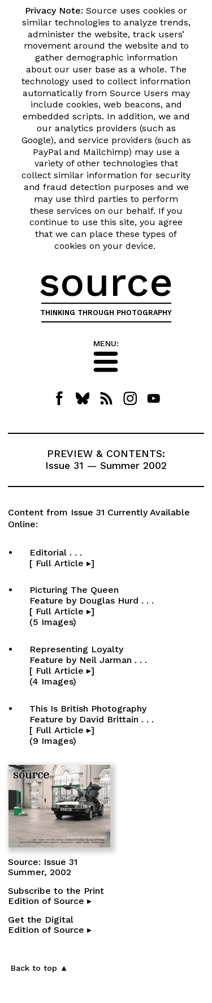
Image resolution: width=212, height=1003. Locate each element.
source (106, 281)
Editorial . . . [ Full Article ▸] (100, 558)
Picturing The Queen (91, 605)
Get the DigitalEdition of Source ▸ (50, 924)
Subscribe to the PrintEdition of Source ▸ (56, 895)
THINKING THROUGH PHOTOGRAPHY (106, 312)
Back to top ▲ (39, 967)
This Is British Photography (91, 724)
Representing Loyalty (88, 665)
